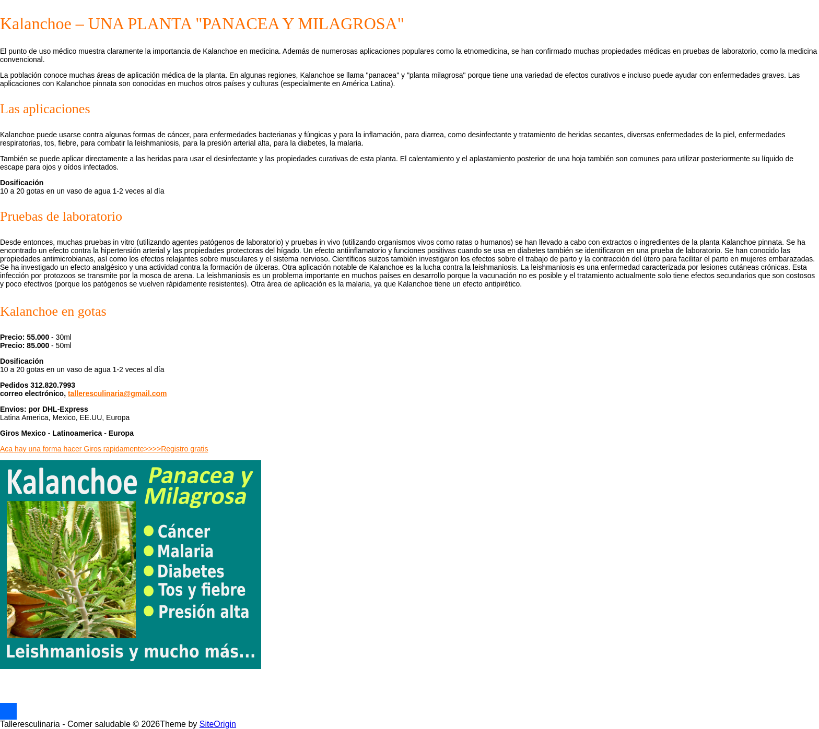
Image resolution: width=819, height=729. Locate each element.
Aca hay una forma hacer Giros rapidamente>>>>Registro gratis (104, 449)
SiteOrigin (218, 724)
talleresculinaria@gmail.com (117, 393)
